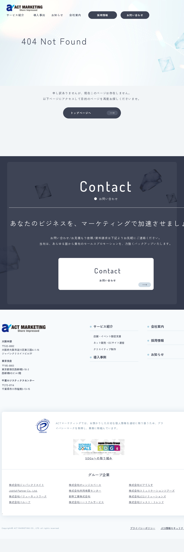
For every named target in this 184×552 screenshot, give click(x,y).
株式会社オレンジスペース (86, 497)
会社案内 (78, 16)
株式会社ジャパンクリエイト (27, 497)
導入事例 (42, 16)
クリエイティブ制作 (104, 360)
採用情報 (105, 16)
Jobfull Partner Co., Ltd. (24, 503)
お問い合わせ (137, 16)
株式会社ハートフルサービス (87, 515)
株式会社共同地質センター (86, 503)
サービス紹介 (18, 16)
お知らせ (60, 16)
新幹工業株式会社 (80, 509)
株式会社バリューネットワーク (29, 509)
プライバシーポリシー (142, 541)
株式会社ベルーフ (20, 515)
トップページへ (93, 113)
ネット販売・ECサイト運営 (108, 354)
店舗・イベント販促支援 (107, 348)
